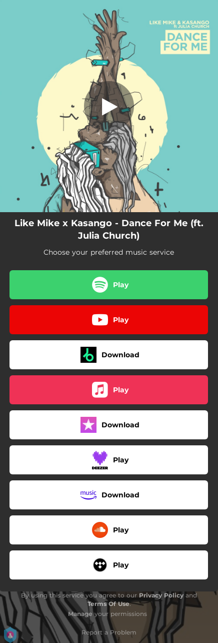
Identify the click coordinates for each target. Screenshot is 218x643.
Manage (80, 613)
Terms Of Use (109, 603)
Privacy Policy (161, 595)
